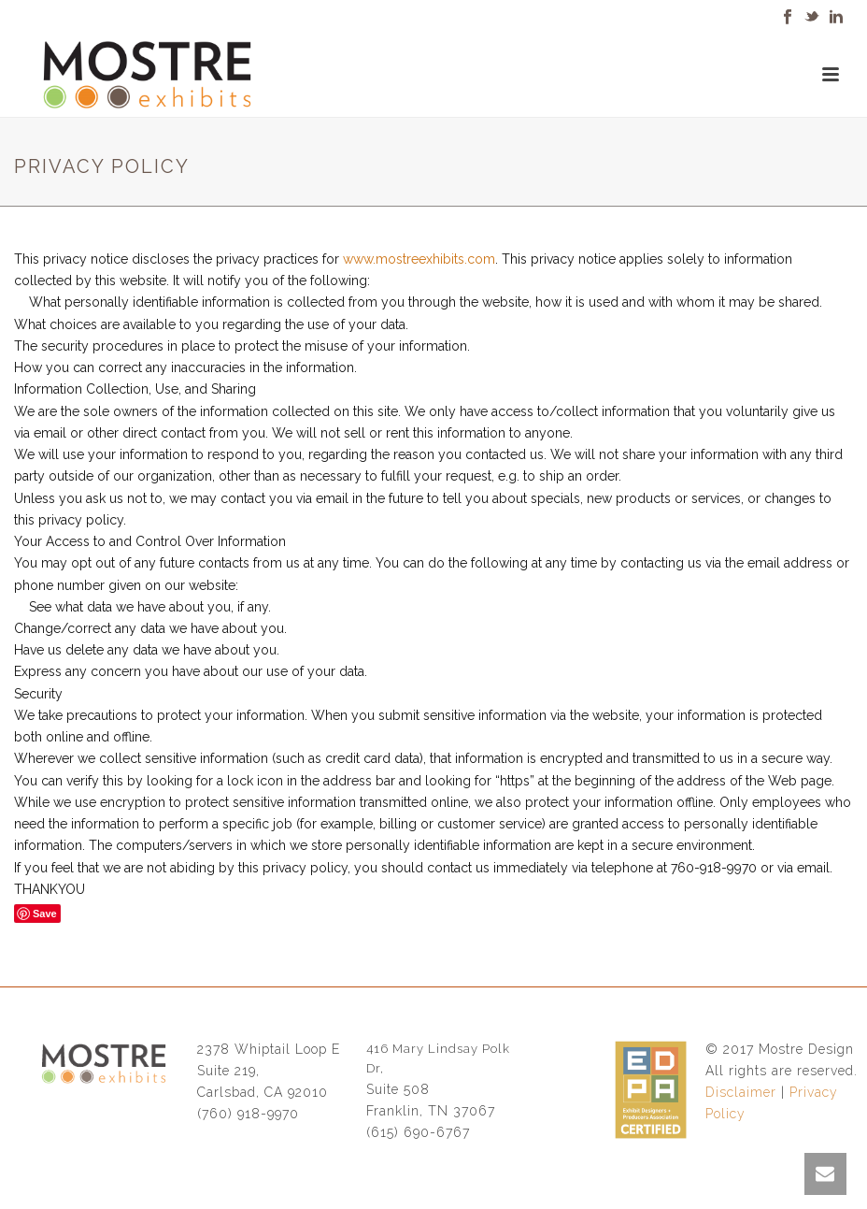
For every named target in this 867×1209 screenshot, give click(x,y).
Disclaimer (740, 1092)
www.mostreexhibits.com (419, 259)
